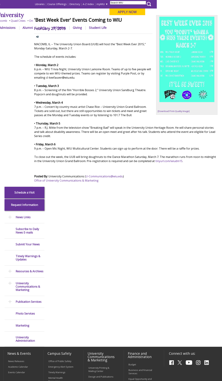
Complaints (94, 335)
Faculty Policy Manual (99, 306)
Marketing (22, 179)
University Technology (59, 326)
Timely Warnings (56, 237)
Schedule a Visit (24, 46)
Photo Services (25, 167)
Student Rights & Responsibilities (97, 328)
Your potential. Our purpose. (38, 21)
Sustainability (58, 356)
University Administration (25, 193)
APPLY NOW (192, 12)
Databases (13, 269)
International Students (53, 4)
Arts (108, 28)
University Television (99, 253)
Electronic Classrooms (59, 306)
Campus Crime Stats (58, 252)
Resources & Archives (29, 125)
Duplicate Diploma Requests (17, 306)
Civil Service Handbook (100, 320)
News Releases (16, 226)
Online (98, 21)
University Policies (97, 291)
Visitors (33, 4)
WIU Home (55, 35)
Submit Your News (28, 98)
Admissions (72, 28)
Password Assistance (59, 311)
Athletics (124, 28)
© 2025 (12, 370)
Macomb (66, 21)
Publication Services (28, 156)
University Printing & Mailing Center (98, 235)
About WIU (27, 28)
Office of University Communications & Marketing (79, 206)
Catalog (12, 264)
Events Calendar (16, 237)
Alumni (93, 28)
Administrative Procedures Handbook (100, 313)
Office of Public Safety (59, 226)
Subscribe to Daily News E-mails (27, 85)
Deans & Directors (138, 297)
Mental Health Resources (55, 245)
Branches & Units (17, 258)
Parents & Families (15, 4)
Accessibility (16, 356)
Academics (49, 28)
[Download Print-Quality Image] (178, 131)
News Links (23, 71)
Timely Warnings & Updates (28, 112)
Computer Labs (56, 300)
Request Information (24, 59)
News (68, 35)
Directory (140, 4)
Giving (142, 28)
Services (12, 275)
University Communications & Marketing (28, 141)
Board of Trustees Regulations (97, 299)
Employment (37, 356)
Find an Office (136, 291)
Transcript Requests (18, 298)
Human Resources (138, 253)
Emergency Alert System (60, 232)
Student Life (163, 28)
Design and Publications (100, 242)
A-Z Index (153, 4)
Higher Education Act (99, 267)
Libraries (105, 4)
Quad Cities (83, 21)
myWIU (166, 4)
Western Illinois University (54, 15)
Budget (132, 230)
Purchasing (134, 258)
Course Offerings (122, 4)
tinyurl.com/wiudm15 (193, 187)
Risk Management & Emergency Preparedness (58, 261)
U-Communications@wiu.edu (116, 202)
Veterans (77, 356)
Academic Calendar (18, 232)
